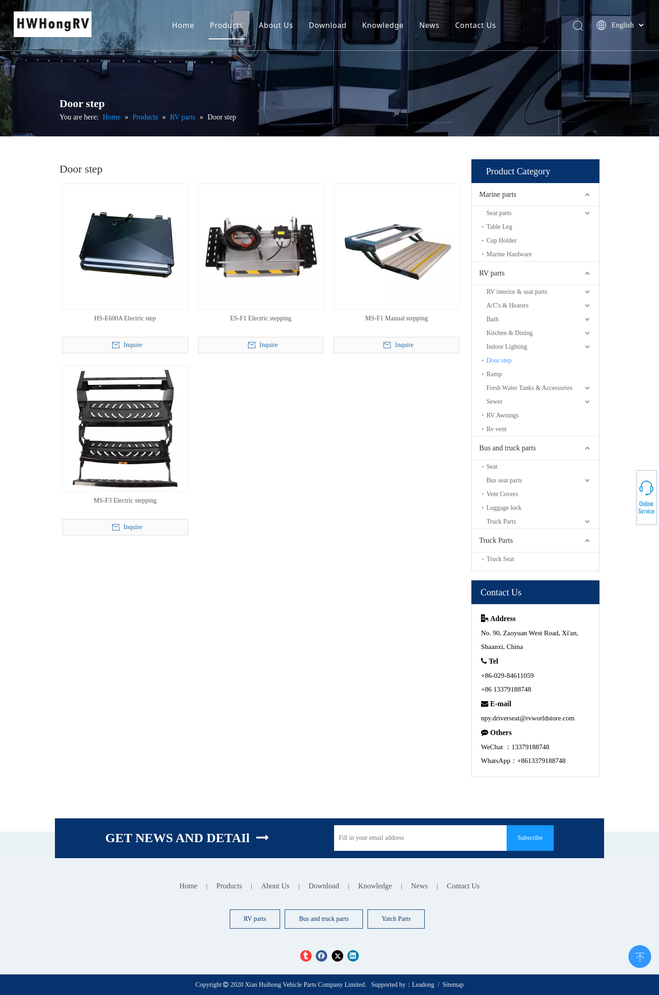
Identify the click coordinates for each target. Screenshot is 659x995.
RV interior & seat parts (516, 291)
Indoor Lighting (506, 346)
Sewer (494, 401)
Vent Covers (502, 494)
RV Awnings (502, 415)
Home (183, 25)
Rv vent (496, 429)
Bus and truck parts (507, 448)
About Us (276, 25)
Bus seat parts (504, 480)
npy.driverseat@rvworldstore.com (527, 718)
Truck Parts (501, 521)
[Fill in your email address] (418, 838)
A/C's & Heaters (507, 305)
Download (328, 25)
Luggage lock (504, 507)
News (429, 25)
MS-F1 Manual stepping (396, 318)
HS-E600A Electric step (125, 318)
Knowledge (383, 25)
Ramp (494, 374)
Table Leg (499, 226)
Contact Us (475, 25)
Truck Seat (500, 559)
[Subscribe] (530, 838)
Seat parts (499, 213)
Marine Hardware (509, 254)
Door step (499, 360)
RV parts (492, 273)
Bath (492, 319)
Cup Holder (501, 240)
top (640, 955)
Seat (491, 466)
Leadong (423, 984)
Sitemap (453, 984)
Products (226, 25)
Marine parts (497, 194)
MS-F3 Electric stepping (125, 500)
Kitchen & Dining (509, 333)
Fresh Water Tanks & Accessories (529, 387)
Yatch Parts (396, 918)
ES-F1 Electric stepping (261, 318)
